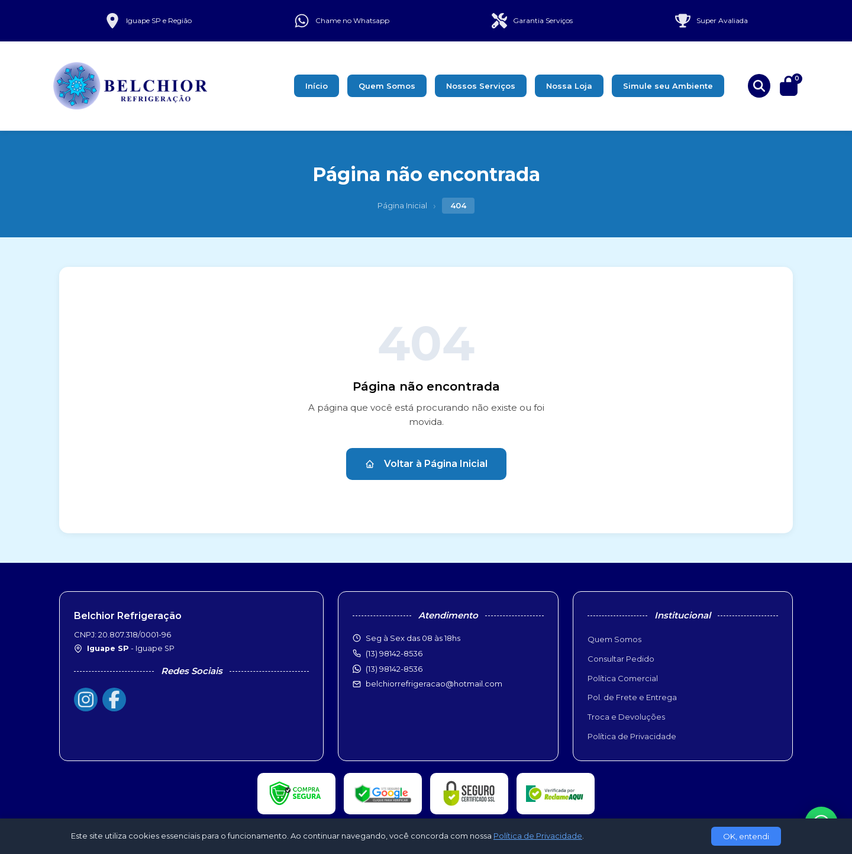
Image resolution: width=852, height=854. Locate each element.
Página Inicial (402, 205)
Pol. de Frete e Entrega (632, 697)
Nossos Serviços (480, 86)
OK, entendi (746, 836)
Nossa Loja (569, 86)
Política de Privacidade (632, 736)
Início (316, 86)
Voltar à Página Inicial (426, 463)
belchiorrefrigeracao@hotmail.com (434, 683)
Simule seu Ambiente (668, 86)
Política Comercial (623, 678)
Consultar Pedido (621, 658)
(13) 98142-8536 (394, 668)
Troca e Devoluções (626, 716)
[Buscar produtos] (759, 86)
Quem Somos (387, 86)
